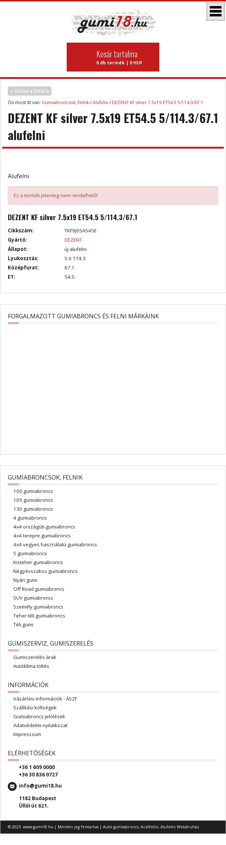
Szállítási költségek (35, 707)
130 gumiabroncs (33, 509)
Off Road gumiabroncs (38, 589)
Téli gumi (23, 624)
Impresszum (27, 734)
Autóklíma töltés (31, 666)
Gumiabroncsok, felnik (65, 102)
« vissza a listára (29, 90)
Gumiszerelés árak (34, 657)
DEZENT (73, 239)
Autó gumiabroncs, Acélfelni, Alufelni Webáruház (151, 826)
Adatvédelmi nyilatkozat (40, 725)
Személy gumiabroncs (38, 606)
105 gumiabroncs (33, 500)
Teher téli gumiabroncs (39, 615)
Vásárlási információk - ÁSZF (45, 698)
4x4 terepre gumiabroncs (42, 535)
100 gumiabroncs (33, 491)
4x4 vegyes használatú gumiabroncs (55, 544)
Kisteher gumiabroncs (38, 562)
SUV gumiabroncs (33, 597)
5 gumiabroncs (30, 553)
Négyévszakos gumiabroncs (45, 571)
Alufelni (100, 102)
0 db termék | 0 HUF (125, 57)
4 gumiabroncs (30, 517)
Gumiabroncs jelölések (39, 716)
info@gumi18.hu (40, 785)
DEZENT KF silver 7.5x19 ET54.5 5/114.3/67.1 (157, 102)
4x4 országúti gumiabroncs (44, 526)
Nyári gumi (25, 580)
